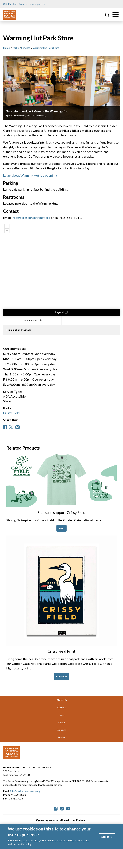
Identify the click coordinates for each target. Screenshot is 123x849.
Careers (61, 707)
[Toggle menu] (115, 15)
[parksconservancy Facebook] (56, 808)
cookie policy (24, 844)
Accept (105, 836)
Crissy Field (11, 413)
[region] (61, 269)
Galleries (61, 729)
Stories (61, 737)
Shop (61, 528)
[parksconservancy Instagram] (62, 808)
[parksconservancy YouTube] (68, 808)
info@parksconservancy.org (31, 217)
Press (62, 714)
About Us (61, 699)
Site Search (107, 14)
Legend (59, 312)
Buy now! (61, 676)
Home (6, 47)
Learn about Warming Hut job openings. (30, 175)
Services (25, 47)
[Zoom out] (7, 230)
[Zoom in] (7, 226)
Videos (61, 722)
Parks (15, 47)
